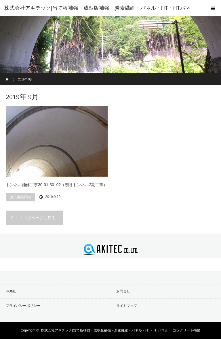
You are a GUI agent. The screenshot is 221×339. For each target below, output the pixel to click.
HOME (11, 291)
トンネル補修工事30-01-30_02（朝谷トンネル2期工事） (56, 184)
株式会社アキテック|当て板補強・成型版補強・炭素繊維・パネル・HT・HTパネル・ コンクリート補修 (120, 330)
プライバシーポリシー (23, 306)
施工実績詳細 (20, 197)
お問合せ (123, 291)
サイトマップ (126, 306)
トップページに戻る (37, 217)
